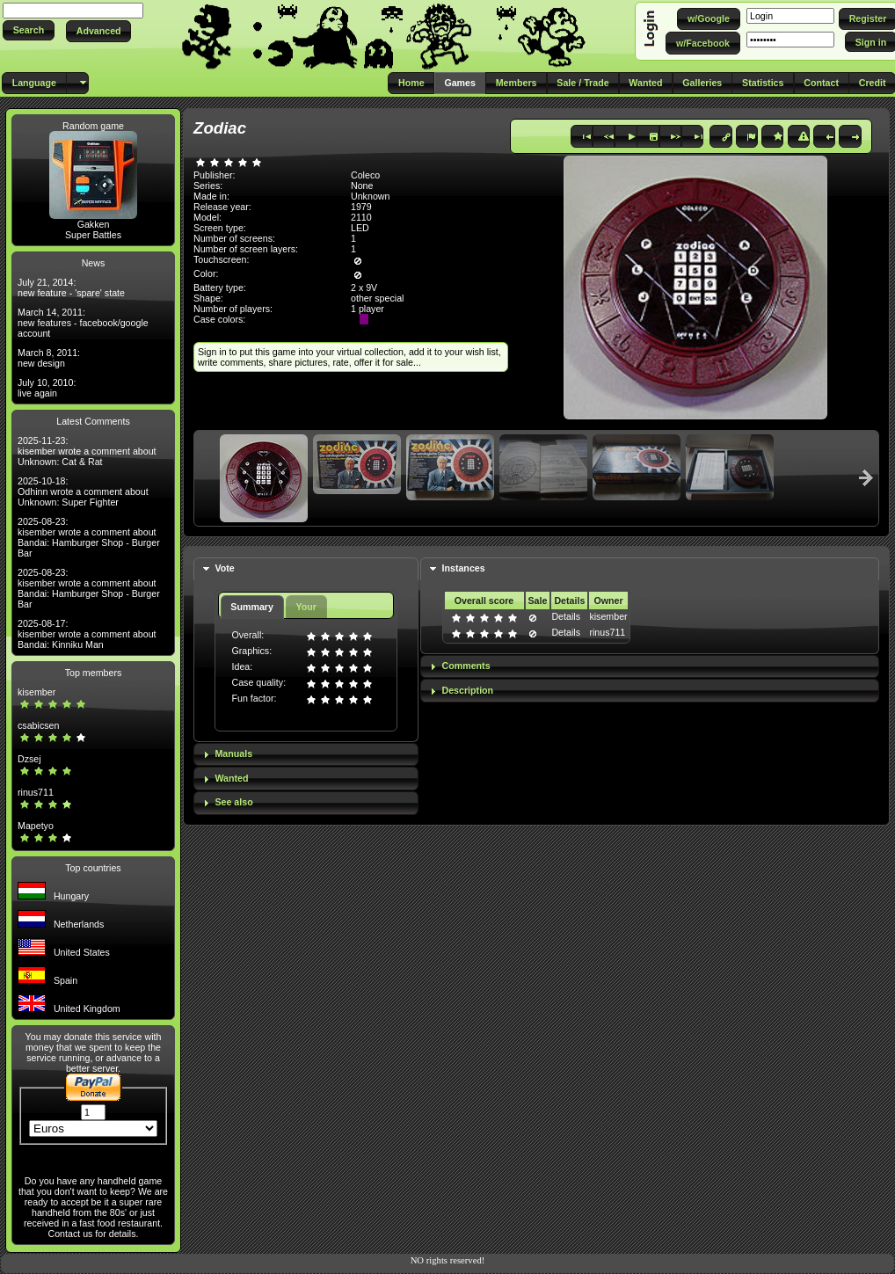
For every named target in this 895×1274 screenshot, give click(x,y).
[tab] (305, 569)
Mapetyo (36, 825)
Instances (463, 568)
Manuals (233, 753)
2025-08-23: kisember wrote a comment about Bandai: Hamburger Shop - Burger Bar (89, 537)
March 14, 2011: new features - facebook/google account (83, 323)
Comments (466, 665)
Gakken (93, 224)
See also (233, 802)
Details (565, 616)
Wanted (231, 778)
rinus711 (36, 792)
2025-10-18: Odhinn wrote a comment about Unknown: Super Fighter (83, 491)
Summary (251, 606)
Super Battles (93, 234)
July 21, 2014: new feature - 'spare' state (71, 287)
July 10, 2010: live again (47, 387)
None (362, 185)
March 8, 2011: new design (49, 357)
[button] (29, 30)
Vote (224, 568)
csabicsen (38, 725)
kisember (36, 692)
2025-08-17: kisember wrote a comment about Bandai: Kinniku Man (87, 634)
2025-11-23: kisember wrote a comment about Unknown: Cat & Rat (87, 451)
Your (305, 606)
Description (468, 690)
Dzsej (29, 758)
